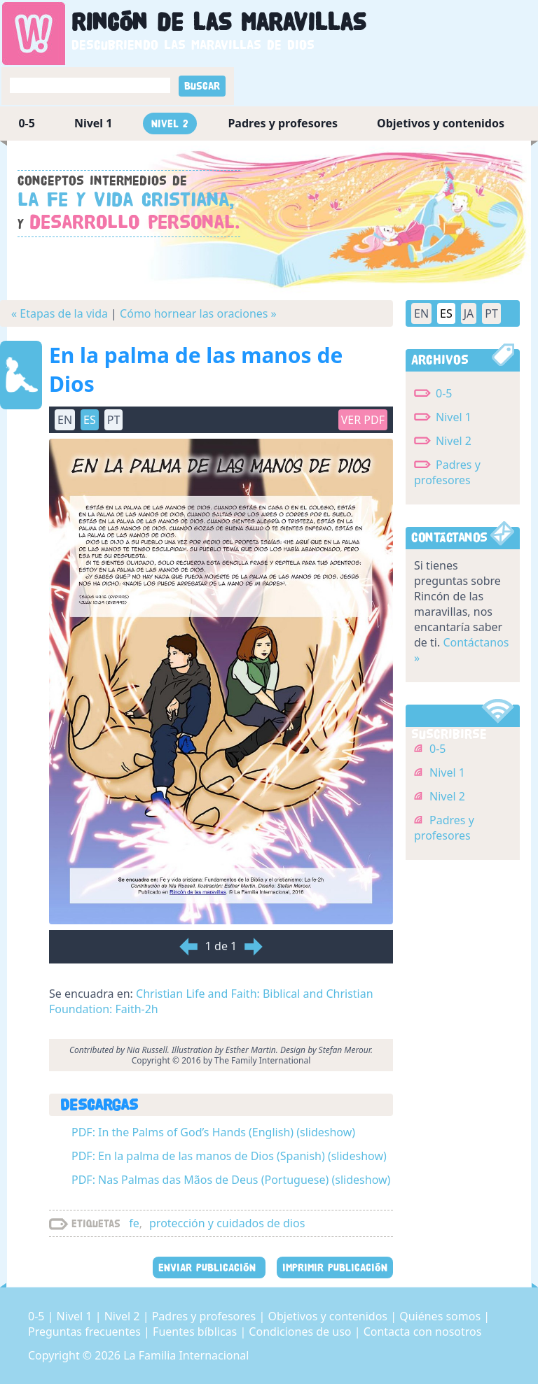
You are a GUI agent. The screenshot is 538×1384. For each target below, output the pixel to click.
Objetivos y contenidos (440, 123)
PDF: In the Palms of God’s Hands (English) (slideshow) (213, 1132)
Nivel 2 (169, 123)
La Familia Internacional (186, 1355)
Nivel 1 (93, 123)
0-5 (26, 123)
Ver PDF (363, 420)
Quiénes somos (441, 1316)
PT (113, 420)
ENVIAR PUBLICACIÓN (209, 1267)
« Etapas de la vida (59, 313)
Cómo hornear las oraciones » (198, 313)
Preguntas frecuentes (86, 1331)
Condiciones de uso (301, 1331)
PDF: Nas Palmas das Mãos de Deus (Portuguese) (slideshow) (230, 1179)
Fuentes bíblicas (196, 1331)
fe (134, 1223)
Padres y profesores (283, 123)
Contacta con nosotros (423, 1331)
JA (469, 313)
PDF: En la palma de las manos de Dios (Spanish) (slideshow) (229, 1156)
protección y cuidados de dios (227, 1223)
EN (64, 420)
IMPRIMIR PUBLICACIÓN (334, 1267)
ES (89, 420)
